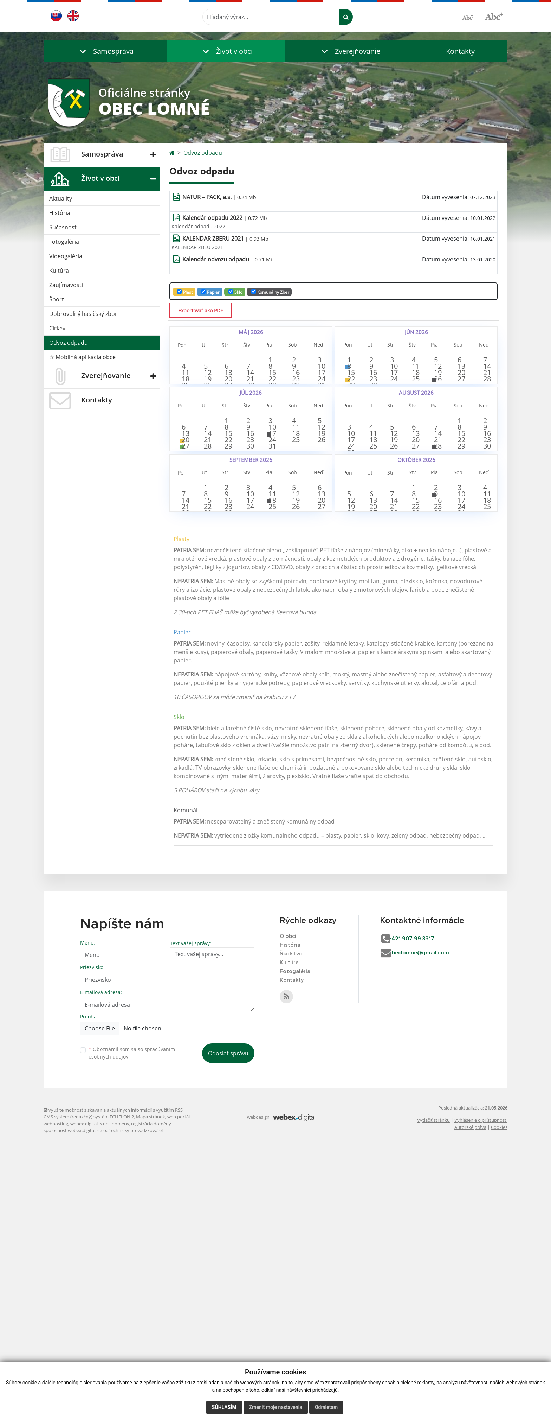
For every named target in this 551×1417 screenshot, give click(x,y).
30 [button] (295, 448)
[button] (105, 51)
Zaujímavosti (66, 285)
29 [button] (273, 450)
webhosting (56, 1387)
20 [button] (228, 425)
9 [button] (296, 381)
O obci (289, 1200)
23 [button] (295, 425)
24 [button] (318, 425)
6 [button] (228, 381)
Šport (56, 299)
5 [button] (205, 381)
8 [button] (273, 381)
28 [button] (250, 448)
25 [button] (183, 448)
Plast (185, 292)
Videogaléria (65, 256)
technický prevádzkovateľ (136, 1394)
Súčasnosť (63, 227)
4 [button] (183, 381)
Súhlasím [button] (224, 1407)
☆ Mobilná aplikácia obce (82, 357)
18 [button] (183, 425)
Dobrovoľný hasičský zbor (83, 314)
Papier (210, 292)
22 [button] (273, 425)
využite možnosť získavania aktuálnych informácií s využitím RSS (113, 1374)
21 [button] (250, 425)
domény (120, 1387)
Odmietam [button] (326, 1407)
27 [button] (228, 448)
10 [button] (318, 381)
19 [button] (205, 425)
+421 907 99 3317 (422, 1203)
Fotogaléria (64, 242)
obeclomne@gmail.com (430, 1218)
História (59, 213)
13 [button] (228, 403)
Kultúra (59, 270)
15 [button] (273, 403)
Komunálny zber (270, 292)
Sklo (235, 292)
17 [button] (318, 403)
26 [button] (205, 448)
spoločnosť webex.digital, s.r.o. (75, 1394)
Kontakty (460, 51)
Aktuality (60, 198)
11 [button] (183, 403)
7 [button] (250, 381)
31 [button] (318, 448)
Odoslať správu (228, 1317)
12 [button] (205, 403)
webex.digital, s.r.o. (90, 1387)
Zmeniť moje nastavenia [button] (275, 1407)
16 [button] (295, 403)
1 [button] (273, 359)
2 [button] (296, 359)
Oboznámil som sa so (132, 1317)
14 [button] (250, 403)
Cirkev (57, 328)
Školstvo (292, 1219)
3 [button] (318, 359)
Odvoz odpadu (68, 343)
